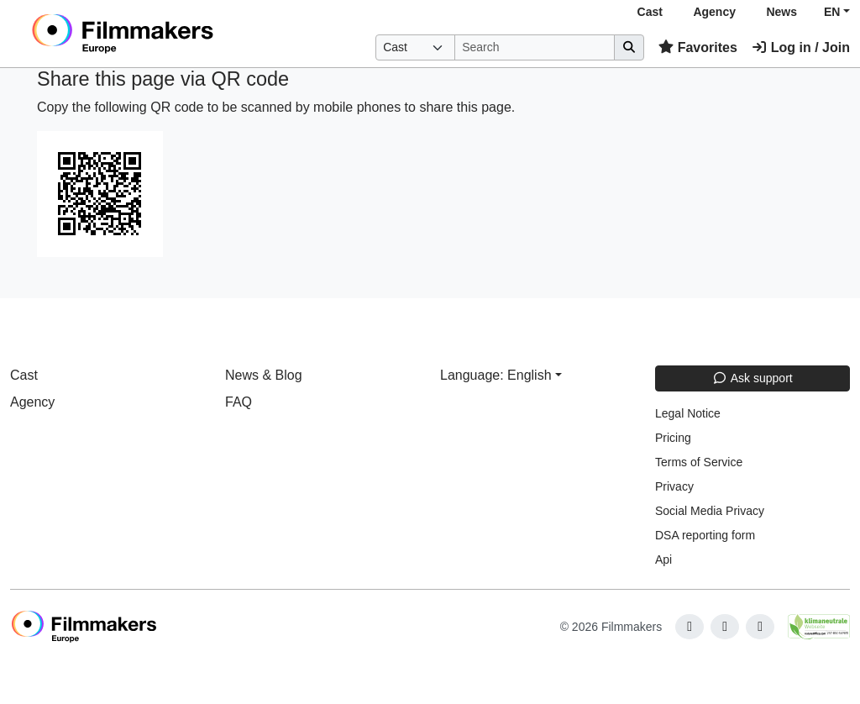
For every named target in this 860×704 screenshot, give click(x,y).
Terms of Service (698, 462)
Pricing (673, 437)
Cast (650, 11)
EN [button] (832, 11)
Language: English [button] (496, 375)
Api (663, 559)
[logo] (163, 33)
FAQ (238, 402)
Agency (714, 11)
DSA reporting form (705, 535)
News (781, 11)
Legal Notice (688, 413)
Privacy (674, 486)
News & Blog (263, 375)
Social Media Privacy (709, 510)
